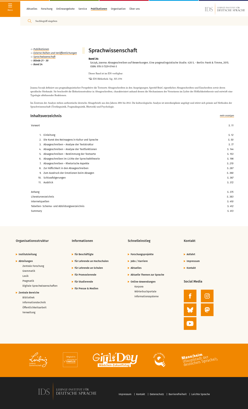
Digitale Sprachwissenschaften (39, 285)
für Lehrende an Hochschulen (91, 261)
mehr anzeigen (227, 115)
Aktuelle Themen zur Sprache (147, 274)
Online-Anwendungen (143, 281)
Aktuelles (136, 267)
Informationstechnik (34, 302)
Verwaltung (28, 312)
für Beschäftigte (84, 254)
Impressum (193, 261)
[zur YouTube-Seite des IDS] (190, 323)
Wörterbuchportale (145, 291)
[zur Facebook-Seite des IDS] (190, 296)
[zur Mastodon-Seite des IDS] (207, 309)
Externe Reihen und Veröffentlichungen (55, 52)
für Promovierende (85, 274)
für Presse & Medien (86, 288)
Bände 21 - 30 (40, 60)
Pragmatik (28, 280)
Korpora (138, 286)
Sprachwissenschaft (44, 56)
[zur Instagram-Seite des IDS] (207, 296)
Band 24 (38, 64)
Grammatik (28, 270)
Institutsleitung (28, 254)
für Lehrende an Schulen (89, 267)
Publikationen (41, 49)
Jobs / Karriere (139, 261)
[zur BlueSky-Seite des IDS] (190, 309)
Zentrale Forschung (33, 265)
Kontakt (191, 267)
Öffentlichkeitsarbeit (34, 307)
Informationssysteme (146, 296)
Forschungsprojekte (142, 254)
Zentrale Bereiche (29, 292)
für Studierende (84, 281)
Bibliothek (28, 297)
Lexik (25, 275)
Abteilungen (26, 261)
